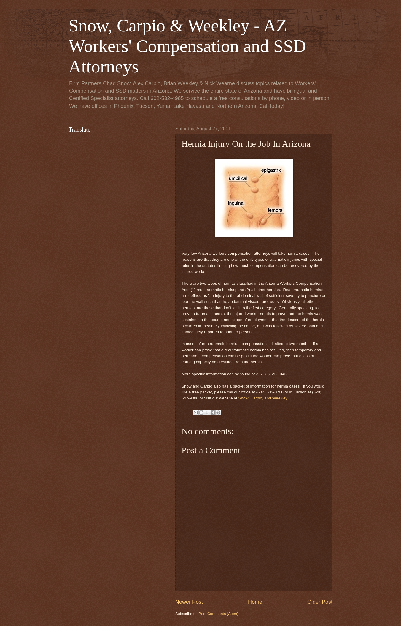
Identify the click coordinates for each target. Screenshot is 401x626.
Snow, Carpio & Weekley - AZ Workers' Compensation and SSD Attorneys (187, 46)
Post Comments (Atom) (218, 613)
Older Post (319, 602)
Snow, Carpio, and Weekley (262, 398)
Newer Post (189, 602)
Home (255, 602)
